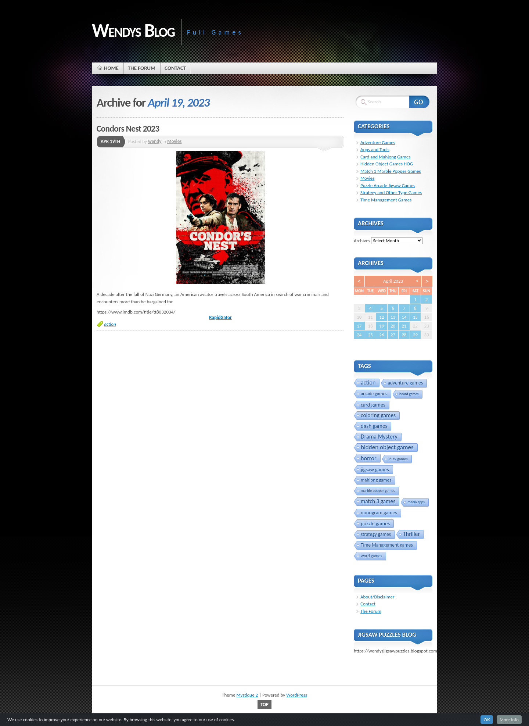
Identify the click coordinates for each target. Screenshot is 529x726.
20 (393, 326)
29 (415, 334)
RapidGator (220, 317)
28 (404, 334)
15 (415, 317)
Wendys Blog (133, 30)
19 (381, 326)
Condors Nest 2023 (128, 129)
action (110, 324)
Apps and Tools (374, 149)
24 (359, 334)
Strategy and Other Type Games (391, 192)
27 (393, 334)
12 (381, 317)
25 (370, 334)
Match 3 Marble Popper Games (390, 171)
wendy (154, 141)
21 (404, 326)
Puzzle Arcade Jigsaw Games (387, 185)
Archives (362, 240)
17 (359, 326)
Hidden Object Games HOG (386, 164)
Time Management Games (385, 200)
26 (381, 334)
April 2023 (393, 281)
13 (393, 317)
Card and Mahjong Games (385, 157)
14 (404, 317)
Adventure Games (377, 142)
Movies (174, 141)
